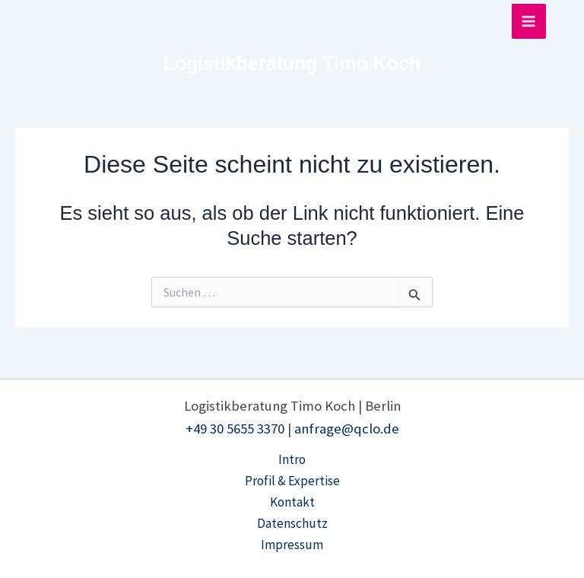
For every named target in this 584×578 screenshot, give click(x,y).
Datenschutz (292, 523)
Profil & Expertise (292, 480)
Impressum (292, 544)
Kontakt (292, 502)
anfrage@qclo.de (346, 428)
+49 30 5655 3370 (235, 428)
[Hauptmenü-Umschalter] (529, 21)
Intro (292, 459)
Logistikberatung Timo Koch (292, 63)
